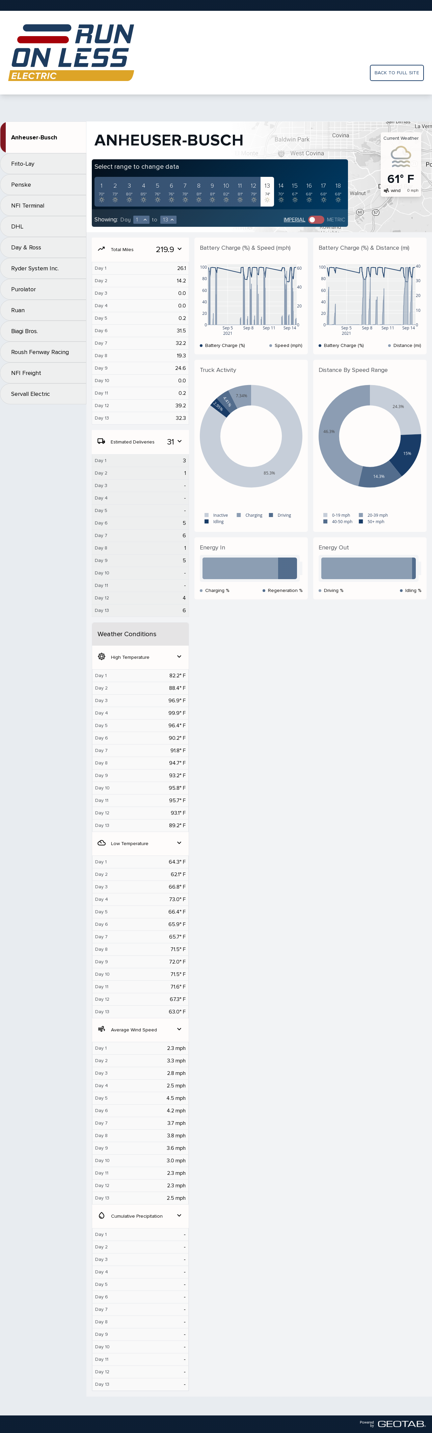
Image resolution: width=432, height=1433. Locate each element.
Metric (336, 219)
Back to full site (397, 73)
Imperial (294, 219)
